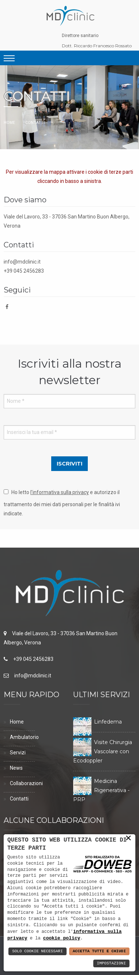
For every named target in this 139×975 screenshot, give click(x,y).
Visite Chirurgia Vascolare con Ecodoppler (102, 751)
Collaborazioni (26, 783)
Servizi (18, 752)
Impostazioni (111, 963)
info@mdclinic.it (22, 262)
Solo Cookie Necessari (37, 951)
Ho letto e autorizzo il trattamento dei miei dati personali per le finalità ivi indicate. (62, 502)
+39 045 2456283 (24, 271)
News (16, 768)
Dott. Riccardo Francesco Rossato (97, 45)
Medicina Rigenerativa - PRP (101, 790)
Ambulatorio (24, 737)
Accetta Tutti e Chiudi (99, 951)
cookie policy (61, 938)
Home (9, 122)
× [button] (128, 838)
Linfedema (108, 721)
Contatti (19, 799)
